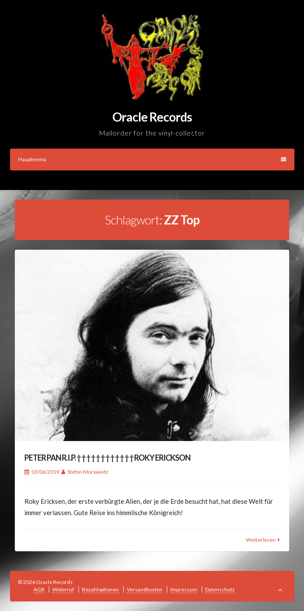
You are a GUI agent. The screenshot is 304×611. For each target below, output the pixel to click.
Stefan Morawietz (88, 471)
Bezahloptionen (100, 589)
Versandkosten (144, 589)
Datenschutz (220, 589)
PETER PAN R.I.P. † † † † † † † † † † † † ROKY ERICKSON (107, 457)
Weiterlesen (261, 539)
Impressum (183, 589)
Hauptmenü (152, 159)
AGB (39, 589)
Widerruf (63, 589)
